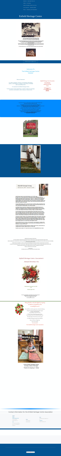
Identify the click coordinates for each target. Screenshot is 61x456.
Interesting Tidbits (33, 7)
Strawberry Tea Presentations (32, 9)
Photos (24, 9)
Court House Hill (26, 7)
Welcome (25, 1)
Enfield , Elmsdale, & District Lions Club (29, 5)
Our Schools (29, 3)
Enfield (24, 3)
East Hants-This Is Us (31, 1)
